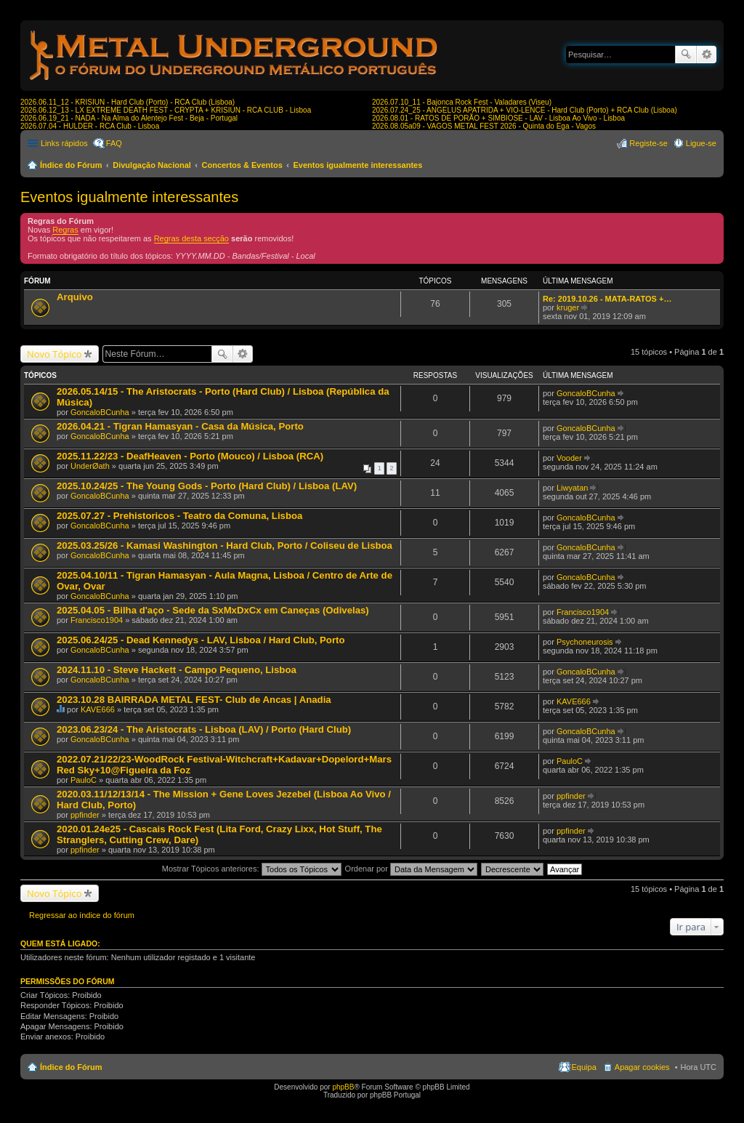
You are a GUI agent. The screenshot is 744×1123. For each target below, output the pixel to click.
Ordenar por (411, 868)
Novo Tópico (54, 354)
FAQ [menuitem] (114, 143)
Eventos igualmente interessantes (357, 165)
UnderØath (90, 466)
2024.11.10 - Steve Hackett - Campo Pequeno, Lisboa (176, 669)
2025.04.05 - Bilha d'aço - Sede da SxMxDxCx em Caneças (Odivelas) (213, 610)
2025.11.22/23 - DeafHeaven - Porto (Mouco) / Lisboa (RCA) (190, 456)
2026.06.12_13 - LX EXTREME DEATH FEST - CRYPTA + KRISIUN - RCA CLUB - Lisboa (165, 110)
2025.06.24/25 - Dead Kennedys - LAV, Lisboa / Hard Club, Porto (200, 640)
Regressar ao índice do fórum (81, 915)
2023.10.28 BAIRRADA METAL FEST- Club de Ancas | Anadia (194, 699)
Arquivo (75, 296)
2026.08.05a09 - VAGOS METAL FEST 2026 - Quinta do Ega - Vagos (484, 126)
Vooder (569, 458)
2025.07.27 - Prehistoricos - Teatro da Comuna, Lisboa (179, 515)
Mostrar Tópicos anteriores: (251, 868)
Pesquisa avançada (706, 54)
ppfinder (85, 814)
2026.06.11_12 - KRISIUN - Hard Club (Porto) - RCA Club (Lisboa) (127, 102)
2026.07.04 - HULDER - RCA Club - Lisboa (89, 126)
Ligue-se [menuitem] (701, 143)
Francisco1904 (96, 620)
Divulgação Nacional (152, 165)
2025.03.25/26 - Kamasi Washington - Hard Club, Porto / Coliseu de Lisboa (224, 545)
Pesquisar (686, 54)
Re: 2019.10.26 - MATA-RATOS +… (607, 298)
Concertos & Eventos (242, 165)
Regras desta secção (191, 238)
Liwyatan (572, 487)
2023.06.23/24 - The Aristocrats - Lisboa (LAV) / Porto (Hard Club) (204, 729)
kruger (568, 307)
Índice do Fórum (71, 165)
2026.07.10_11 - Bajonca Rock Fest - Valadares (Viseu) (461, 102)
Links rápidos (64, 143)
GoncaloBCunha (99, 412)
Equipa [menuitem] (584, 1067)
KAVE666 (98, 709)
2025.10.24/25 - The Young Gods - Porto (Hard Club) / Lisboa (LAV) (207, 485)
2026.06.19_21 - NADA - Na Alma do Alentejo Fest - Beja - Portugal (129, 118)
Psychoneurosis (585, 641)
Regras (65, 229)
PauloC (83, 780)
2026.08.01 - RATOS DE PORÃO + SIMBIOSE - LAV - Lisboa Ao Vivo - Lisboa (498, 118)
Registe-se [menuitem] (648, 143)
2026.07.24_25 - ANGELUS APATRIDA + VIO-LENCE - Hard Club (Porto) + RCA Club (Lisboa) (524, 110)
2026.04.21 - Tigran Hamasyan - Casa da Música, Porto (180, 426)
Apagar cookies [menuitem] (642, 1067)
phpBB (343, 1087)
